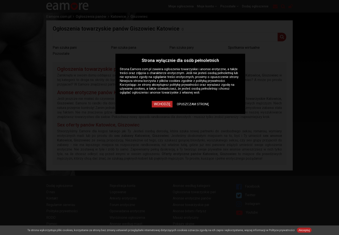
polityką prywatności (210, 81)
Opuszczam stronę (193, 104)
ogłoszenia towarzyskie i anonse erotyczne (195, 69)
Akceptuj (304, 230)
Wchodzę (162, 104)
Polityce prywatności (282, 230)
